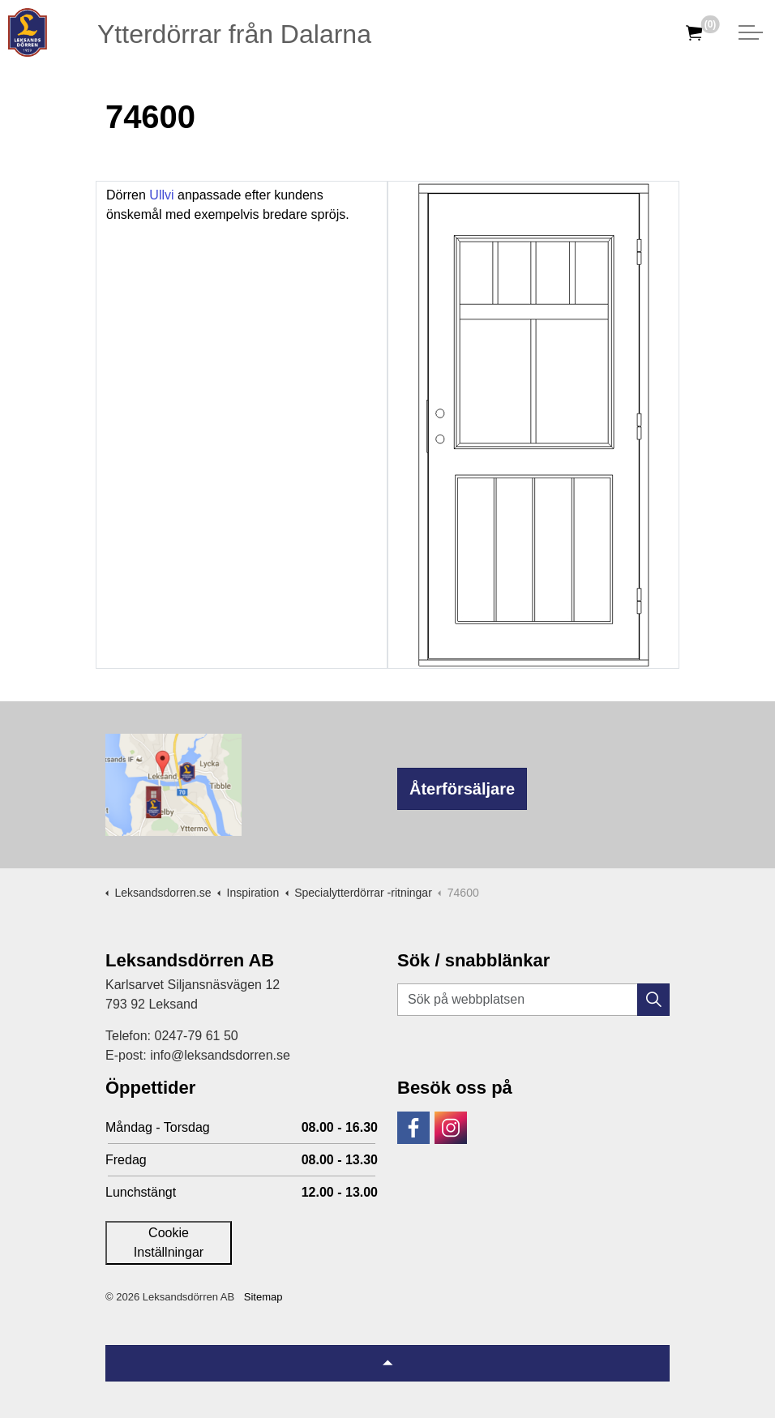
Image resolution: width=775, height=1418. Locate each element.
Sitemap (263, 1297)
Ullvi (161, 195)
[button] (653, 999)
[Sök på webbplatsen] (533, 999)
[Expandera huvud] (750, 32)
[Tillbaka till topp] (387, 1363)
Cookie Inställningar (168, 1242)
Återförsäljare (462, 789)
